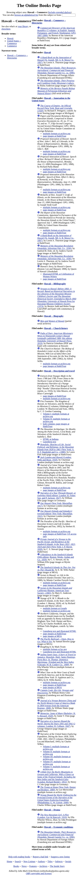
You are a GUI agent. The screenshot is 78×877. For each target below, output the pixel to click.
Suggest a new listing (60, 857)
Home (9, 861)
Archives (43, 866)
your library (23, 26)
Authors (41, 861)
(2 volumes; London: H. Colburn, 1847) (56, 723)
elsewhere (6, 29)
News (24, 866)
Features (33, 866)
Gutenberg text (49, 442)
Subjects (59, 861)
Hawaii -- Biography (54, 316)
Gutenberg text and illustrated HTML (59, 631)
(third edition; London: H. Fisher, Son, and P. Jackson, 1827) (56, 495)
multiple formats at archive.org (56, 133)
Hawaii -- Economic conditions (58, 827)
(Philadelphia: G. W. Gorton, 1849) (56, 799)
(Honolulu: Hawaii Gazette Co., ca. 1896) (56, 70)
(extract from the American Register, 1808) (56, 704)
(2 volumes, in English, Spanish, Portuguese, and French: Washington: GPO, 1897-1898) (56, 32)
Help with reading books (19, 857)
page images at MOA (52, 636)
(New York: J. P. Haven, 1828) (56, 544)
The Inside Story (57, 866)
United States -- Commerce (14, 42)
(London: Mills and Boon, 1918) (54, 458)
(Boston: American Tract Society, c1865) (54, 590)
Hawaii (10, 38)
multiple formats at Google (55, 608)
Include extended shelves (59, 12)
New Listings (29, 861)
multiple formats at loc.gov (55, 649)
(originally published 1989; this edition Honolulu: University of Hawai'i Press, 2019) (55, 338)
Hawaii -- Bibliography (55, 284)
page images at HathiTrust (54, 136)
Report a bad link (40, 857)
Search (18, 861)
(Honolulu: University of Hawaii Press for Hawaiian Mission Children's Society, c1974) (56, 297)
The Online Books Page (39, 5)
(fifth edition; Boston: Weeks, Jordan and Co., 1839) (55, 557)
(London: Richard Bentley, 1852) (56, 777)
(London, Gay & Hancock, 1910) (53, 816)
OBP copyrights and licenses (38, 873)
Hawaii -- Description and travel (59, 371)
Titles (49, 861)
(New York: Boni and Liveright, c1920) (55, 108)
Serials (68, 861)
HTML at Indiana (50, 439)
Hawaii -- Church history (56, 328)
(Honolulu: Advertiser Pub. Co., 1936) (55, 247)
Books (16, 866)
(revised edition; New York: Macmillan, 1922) (55, 513)
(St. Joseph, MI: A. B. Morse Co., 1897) (55, 60)
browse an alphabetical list (26, 15)
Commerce (12, 46)
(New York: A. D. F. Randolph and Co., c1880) (55, 448)
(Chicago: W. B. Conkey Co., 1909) (56, 659)
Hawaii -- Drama (52, 810)
